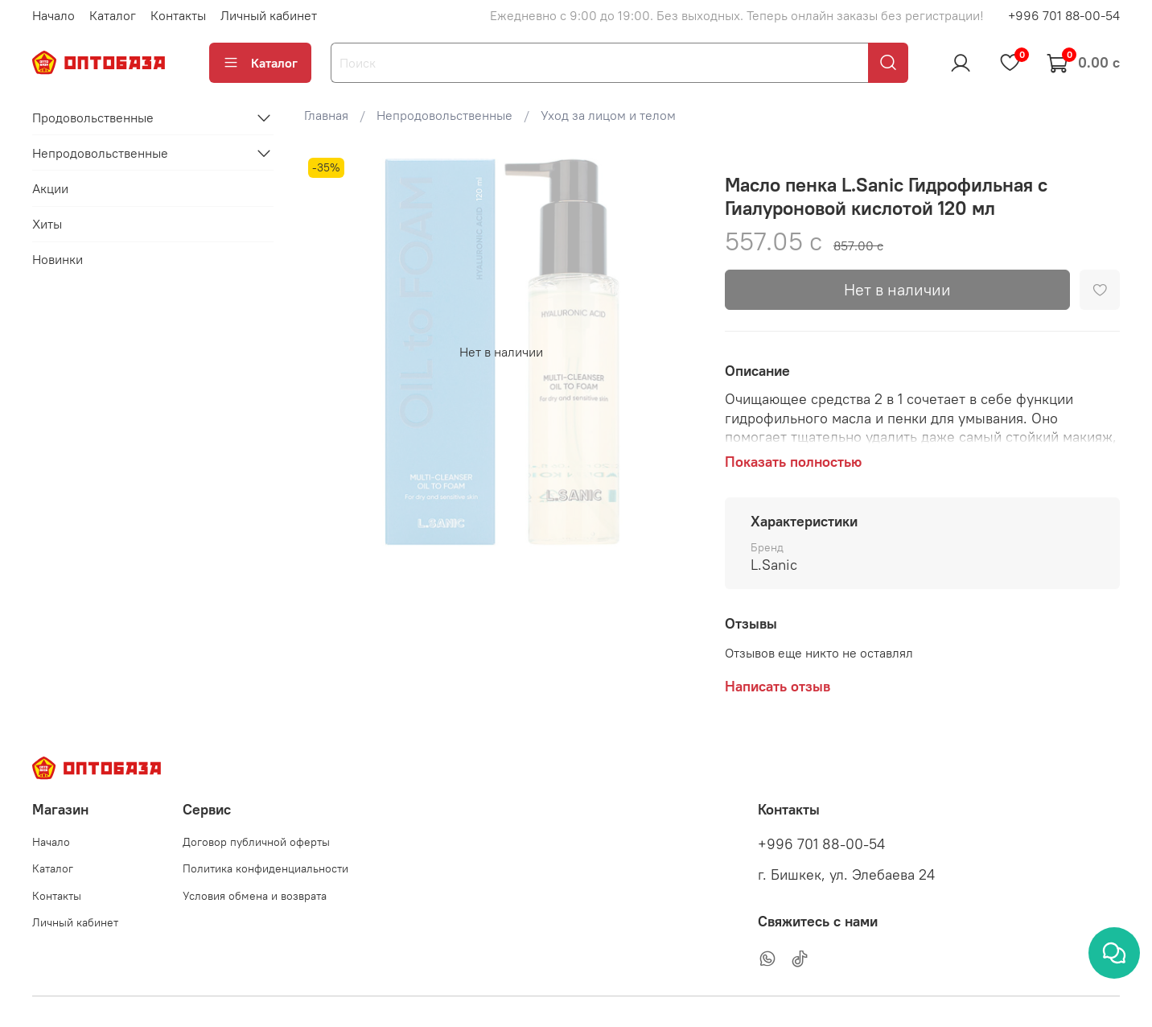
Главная (326, 115)
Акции (50, 188)
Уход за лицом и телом (608, 115)
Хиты (47, 224)
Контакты (178, 15)
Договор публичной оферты (256, 842)
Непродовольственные (444, 115)
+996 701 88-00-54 (1064, 15)
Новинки (57, 259)
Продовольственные (93, 117)
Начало (53, 15)
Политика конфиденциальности (265, 868)
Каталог (112, 15)
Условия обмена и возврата (255, 896)
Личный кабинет (268, 15)
